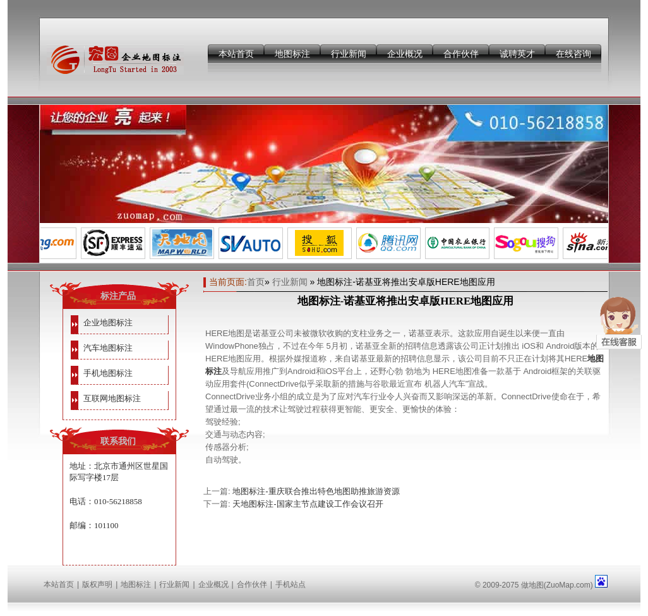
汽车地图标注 (108, 348)
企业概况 (405, 54)
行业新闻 (348, 54)
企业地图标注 (108, 322)
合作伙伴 (461, 54)
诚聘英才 (517, 54)
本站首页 (236, 54)
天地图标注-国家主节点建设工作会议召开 (307, 504)
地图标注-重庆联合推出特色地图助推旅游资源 (315, 491)
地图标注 (292, 54)
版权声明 (97, 584)
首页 (256, 282)
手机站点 (290, 584)
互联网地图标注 (112, 398)
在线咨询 (573, 54)
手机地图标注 (108, 373)
